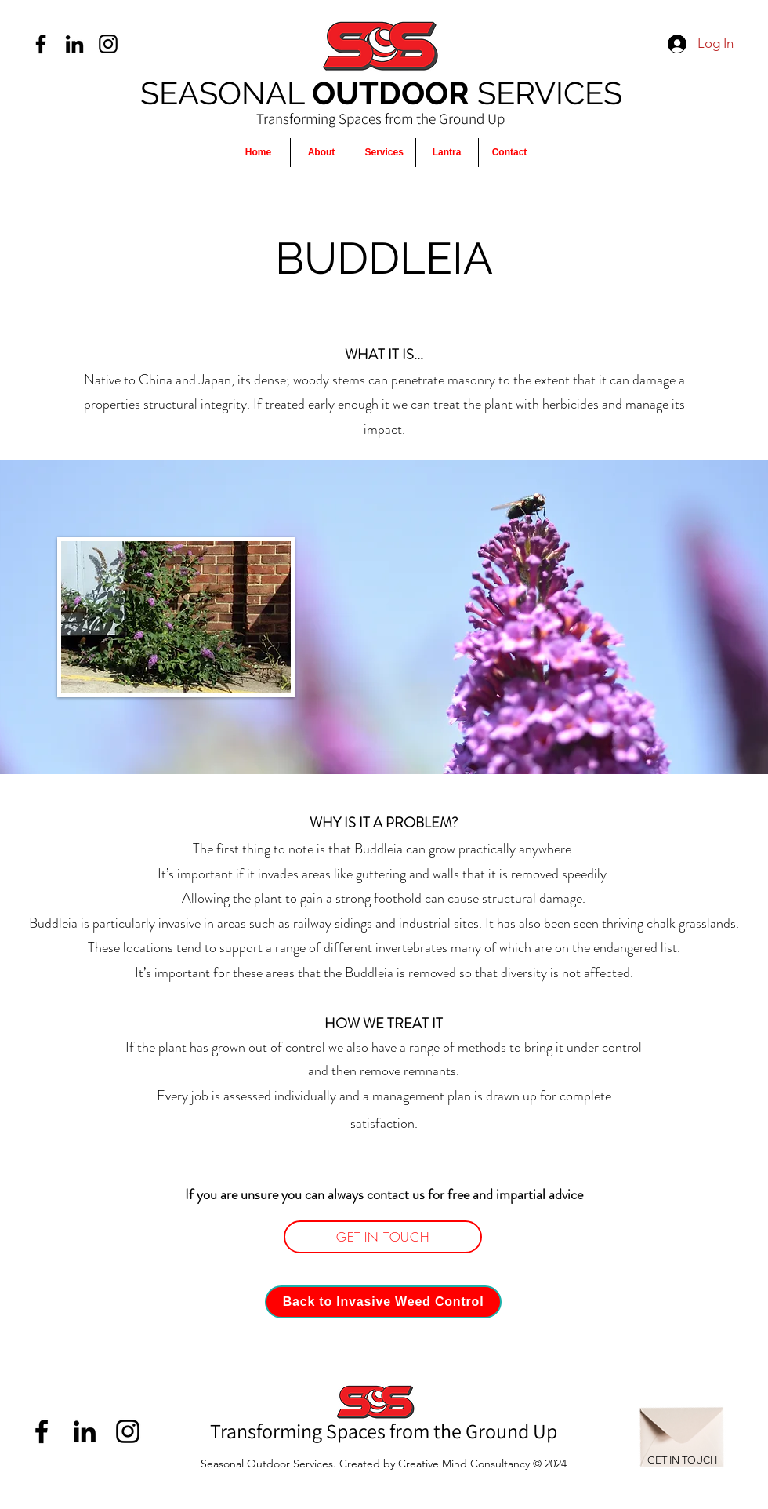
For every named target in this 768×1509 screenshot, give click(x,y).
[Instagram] (108, 43)
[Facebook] (40, 43)
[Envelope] (681, 1429)
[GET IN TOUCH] (383, 1236)
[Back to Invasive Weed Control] (383, 1301)
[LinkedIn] (74, 43)
